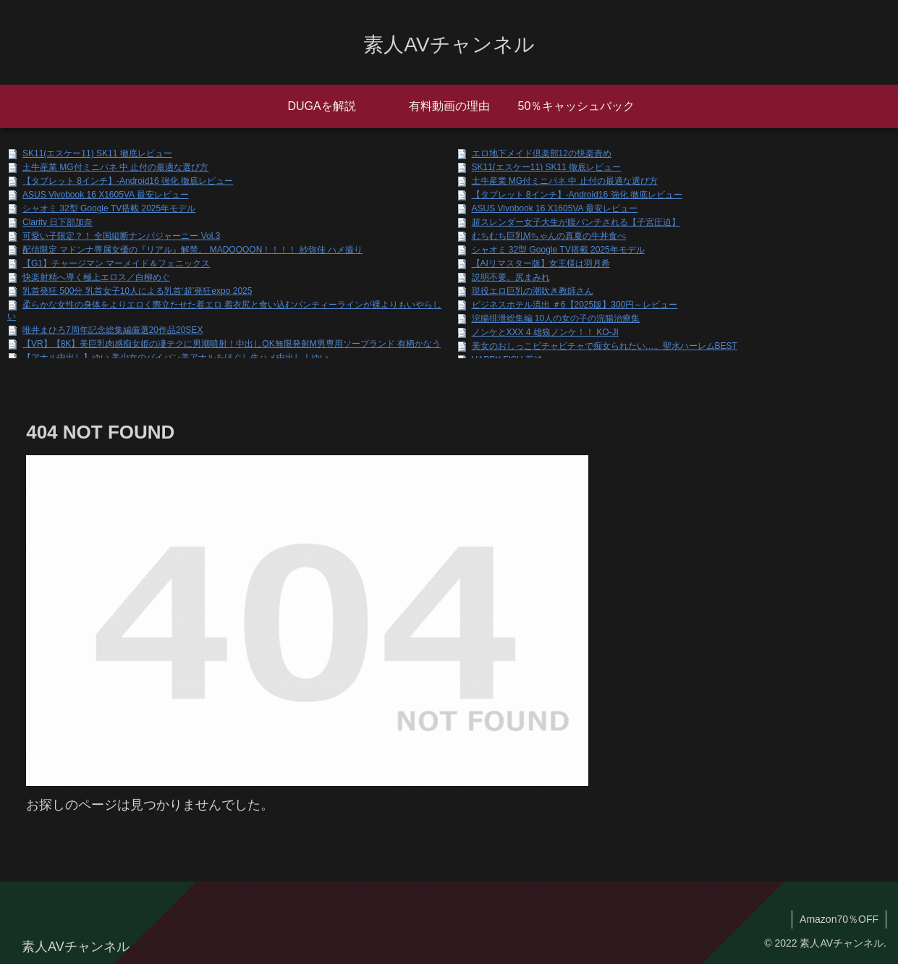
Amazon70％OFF (839, 919)
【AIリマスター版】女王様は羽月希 (541, 263)
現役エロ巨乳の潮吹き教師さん (532, 291)
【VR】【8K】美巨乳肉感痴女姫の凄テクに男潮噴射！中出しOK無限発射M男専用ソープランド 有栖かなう (231, 344)
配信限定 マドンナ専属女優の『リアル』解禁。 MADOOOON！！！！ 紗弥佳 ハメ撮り (192, 250)
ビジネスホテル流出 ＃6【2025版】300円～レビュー (575, 305)
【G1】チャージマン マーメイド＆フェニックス (116, 263)
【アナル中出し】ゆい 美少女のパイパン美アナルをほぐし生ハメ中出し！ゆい (175, 357)
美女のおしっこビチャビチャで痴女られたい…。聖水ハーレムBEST (604, 346)
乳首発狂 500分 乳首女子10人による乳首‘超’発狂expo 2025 (137, 291)
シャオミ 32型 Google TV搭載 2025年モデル (108, 208)
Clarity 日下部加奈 (57, 222)
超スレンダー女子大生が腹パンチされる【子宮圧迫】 (576, 222)
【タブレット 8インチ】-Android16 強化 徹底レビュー (127, 181)
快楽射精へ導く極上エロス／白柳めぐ (96, 277)
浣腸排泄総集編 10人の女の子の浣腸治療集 (556, 318)
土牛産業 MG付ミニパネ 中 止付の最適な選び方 (115, 167)
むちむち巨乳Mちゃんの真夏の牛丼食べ (549, 236)
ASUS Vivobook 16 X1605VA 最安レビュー (105, 195)
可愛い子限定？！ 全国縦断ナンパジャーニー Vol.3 (121, 236)
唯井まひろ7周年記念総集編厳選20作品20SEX (112, 330)
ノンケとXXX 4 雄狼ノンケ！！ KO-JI (545, 332)
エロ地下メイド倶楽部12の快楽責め (541, 153)
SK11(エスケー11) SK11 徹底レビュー (97, 153)
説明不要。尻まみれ (511, 277)
